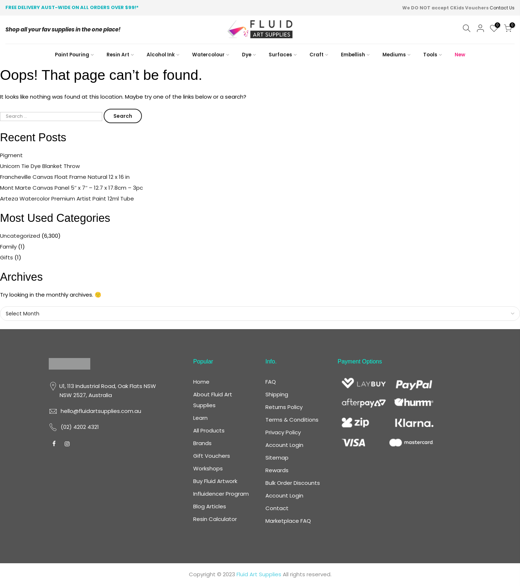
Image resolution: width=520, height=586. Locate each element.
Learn (200, 418)
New (460, 54)
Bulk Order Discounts (292, 483)
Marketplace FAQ (288, 521)
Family (8, 246)
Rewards (277, 470)
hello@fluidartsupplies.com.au (101, 411)
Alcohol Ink (161, 54)
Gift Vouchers (211, 456)
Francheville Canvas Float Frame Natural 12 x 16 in (65, 177)
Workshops (208, 468)
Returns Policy (284, 407)
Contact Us (502, 8)
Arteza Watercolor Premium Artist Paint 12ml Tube (67, 198)
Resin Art (118, 54)
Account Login (284, 445)
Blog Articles (209, 506)
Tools (430, 54)
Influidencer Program (221, 493)
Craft (316, 54)
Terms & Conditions (291, 419)
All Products (209, 430)
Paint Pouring (72, 54)
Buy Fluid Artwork (215, 481)
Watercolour (208, 54)
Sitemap (277, 457)
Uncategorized (20, 236)
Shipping (276, 394)
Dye (246, 54)
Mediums (394, 54)
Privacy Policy (283, 432)
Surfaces (280, 54)
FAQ (270, 381)
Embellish (353, 54)
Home (201, 381)
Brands (202, 443)
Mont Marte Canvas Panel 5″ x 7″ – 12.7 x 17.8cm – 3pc (71, 187)
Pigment (11, 155)
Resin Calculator (215, 519)
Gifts (6, 257)
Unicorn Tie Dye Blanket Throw (40, 166)
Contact (277, 508)
